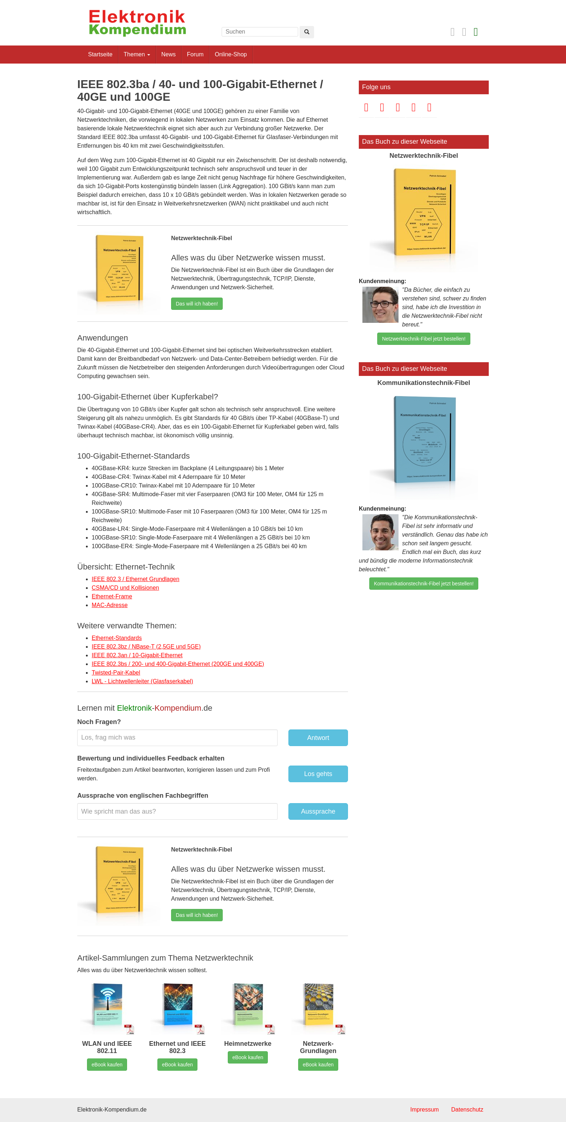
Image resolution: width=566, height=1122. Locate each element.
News (168, 54)
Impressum (424, 1109)
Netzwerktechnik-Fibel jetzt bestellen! (423, 339)
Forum (195, 54)
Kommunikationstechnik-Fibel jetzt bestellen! (424, 583)
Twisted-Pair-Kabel (116, 673)
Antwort (318, 737)
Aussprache (318, 811)
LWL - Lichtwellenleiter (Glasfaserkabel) (142, 681)
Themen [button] (137, 54)
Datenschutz (467, 1109)
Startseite (100, 54)
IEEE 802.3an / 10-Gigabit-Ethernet (137, 655)
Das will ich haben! (197, 304)
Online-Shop (231, 54)
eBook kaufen (107, 1064)
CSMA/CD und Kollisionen (125, 588)
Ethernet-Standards (117, 638)
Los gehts (318, 773)
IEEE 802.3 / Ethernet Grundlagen (135, 579)
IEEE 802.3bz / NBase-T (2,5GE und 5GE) (146, 647)
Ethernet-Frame (112, 596)
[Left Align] (307, 32)
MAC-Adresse (110, 605)
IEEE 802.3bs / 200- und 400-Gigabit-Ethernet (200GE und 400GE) (178, 664)
